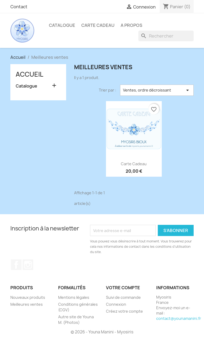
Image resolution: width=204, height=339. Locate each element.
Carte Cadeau (97, 25)
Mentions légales (73, 297)
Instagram (28, 264)
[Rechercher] (166, 36)
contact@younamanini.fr (178, 318)
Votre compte (123, 288)
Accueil (29, 74)
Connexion (116, 304)
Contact (18, 7)
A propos (131, 25)
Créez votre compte (124, 311)
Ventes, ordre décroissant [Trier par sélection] (157, 90)
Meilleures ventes (26, 304)
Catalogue (62, 25)
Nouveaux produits (27, 297)
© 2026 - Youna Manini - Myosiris (102, 332)
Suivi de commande (123, 297)
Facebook (16, 264)
